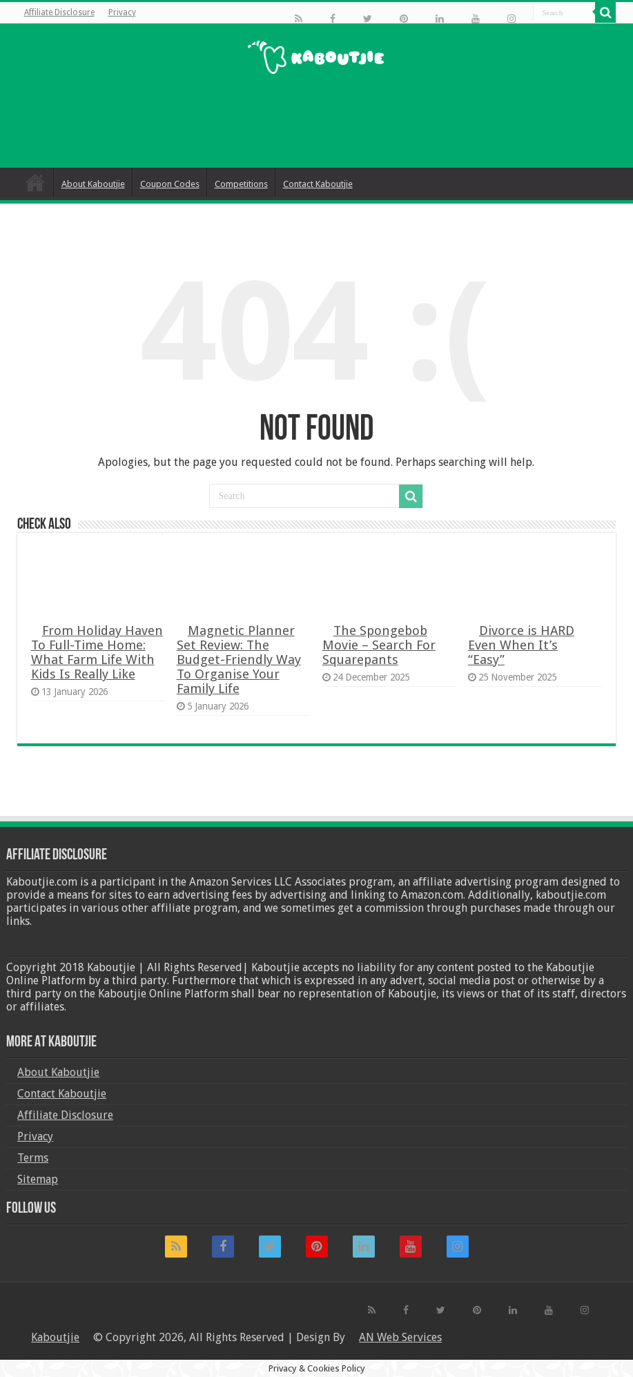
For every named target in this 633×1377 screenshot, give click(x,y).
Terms (32, 1157)
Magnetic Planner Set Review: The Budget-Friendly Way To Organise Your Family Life (239, 659)
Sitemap (37, 1179)
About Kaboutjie (93, 184)
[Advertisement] (316, 123)
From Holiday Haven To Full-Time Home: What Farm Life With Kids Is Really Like (97, 652)
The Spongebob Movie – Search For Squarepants (379, 645)
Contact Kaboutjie (318, 184)
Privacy (122, 12)
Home (35, 182)
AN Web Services (400, 1337)
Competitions (241, 184)
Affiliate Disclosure (59, 12)
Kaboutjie (55, 1337)
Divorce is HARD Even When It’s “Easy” (521, 645)
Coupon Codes (169, 184)
